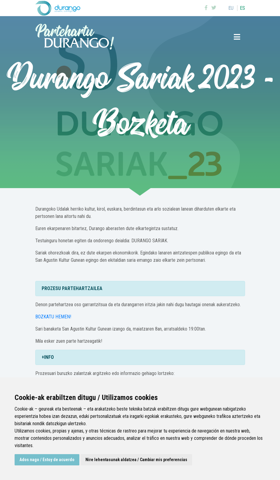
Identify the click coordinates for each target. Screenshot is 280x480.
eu (230, 8)
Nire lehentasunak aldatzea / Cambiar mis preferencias (136, 459)
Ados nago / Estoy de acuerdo (46, 459)
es (242, 8)
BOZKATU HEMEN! (53, 317)
